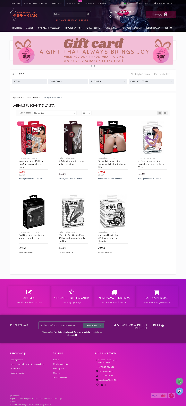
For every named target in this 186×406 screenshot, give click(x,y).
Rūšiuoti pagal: (25, 113)
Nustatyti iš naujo (140, 74)
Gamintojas (57, 3)
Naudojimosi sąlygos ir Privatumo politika (27, 364)
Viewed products (60, 377)
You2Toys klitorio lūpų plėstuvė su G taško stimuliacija (108, 238)
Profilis (56, 360)
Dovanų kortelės (17, 373)
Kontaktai (102, 3)
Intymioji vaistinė (73, 28)
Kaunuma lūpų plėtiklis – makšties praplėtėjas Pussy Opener (32, 164)
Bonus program (17, 360)
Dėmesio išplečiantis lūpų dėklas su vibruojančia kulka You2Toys (72, 238)
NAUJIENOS (17, 28)
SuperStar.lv (17, 97)
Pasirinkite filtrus (163, 74)
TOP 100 (168, 28)
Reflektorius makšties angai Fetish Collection (72, 162)
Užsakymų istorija (60, 364)
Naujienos (89, 3)
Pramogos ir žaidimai (131, 28)
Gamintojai (15, 368)
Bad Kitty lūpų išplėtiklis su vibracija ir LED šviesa (32, 236)
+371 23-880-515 (105, 366)
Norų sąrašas (58, 368)
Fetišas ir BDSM (93, 28)
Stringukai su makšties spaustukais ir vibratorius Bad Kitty (112, 164)
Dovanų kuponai (74, 3)
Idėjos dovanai (153, 28)
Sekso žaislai (111, 28)
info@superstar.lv (104, 371)
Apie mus (15, 3)
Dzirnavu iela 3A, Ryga (121, 16)
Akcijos (29, 28)
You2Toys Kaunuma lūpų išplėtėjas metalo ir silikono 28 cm (151, 164)
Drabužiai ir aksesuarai (49, 28)
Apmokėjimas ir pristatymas (36, 3)
